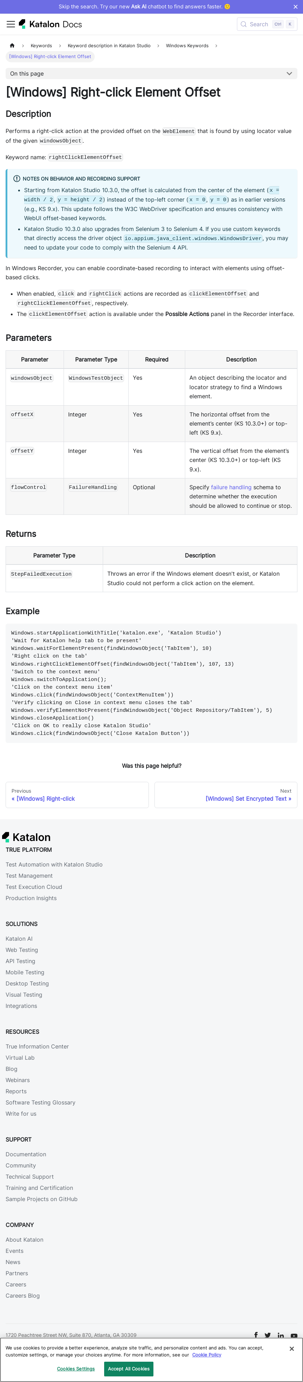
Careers (16, 1284)
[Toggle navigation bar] (11, 24)
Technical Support (30, 1176)
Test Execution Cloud (34, 886)
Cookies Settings (76, 1369)
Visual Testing (24, 994)
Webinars (18, 1079)
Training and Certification (39, 1187)
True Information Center (37, 1046)
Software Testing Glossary (40, 1102)
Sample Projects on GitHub (42, 1198)
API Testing (20, 960)
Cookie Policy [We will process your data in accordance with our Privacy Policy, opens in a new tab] (206, 1355)
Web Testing (22, 949)
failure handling (231, 487)
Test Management (29, 875)
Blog (11, 1068)
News (13, 1261)
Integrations (21, 1005)
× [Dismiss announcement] (295, 7)
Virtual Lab (20, 1057)
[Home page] (12, 45)
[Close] (292, 1348)
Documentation (26, 1154)
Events (14, 1250)
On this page (27, 73)
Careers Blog (23, 1295)
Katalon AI (19, 938)
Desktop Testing (27, 983)
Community (21, 1165)
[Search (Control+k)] (267, 24)
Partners (17, 1273)
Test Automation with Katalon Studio (54, 864)
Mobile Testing (25, 972)
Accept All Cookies (129, 1369)
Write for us (21, 1113)
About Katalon (24, 1239)
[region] (151, 1360)
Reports (16, 1091)
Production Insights (31, 898)
